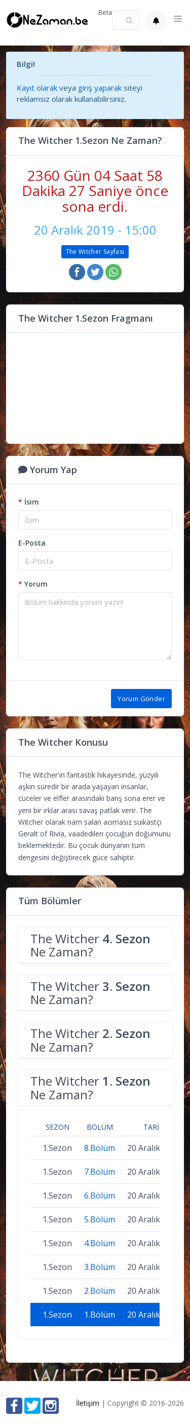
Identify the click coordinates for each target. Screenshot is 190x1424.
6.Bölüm (99, 1195)
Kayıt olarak (37, 88)
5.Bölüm (99, 1219)
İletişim (87, 1403)
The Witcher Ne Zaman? (90, 945)
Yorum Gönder (141, 698)
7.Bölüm (99, 1171)
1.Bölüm (99, 1314)
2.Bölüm (99, 1290)
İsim (28, 502)
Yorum (33, 584)
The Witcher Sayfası (95, 251)
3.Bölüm (99, 1267)
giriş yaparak (100, 88)
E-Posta (32, 543)
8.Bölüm (99, 1147)
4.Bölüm (99, 1243)
